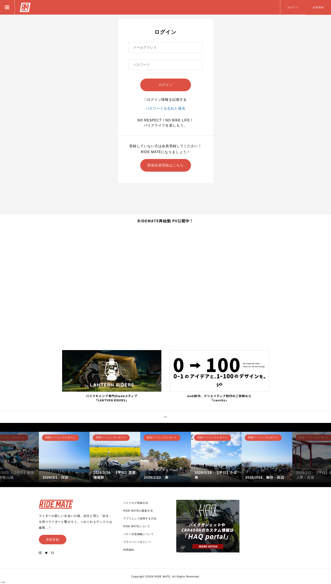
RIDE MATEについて (136, 526)
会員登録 (318, 7)
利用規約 (128, 549)
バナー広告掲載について (138, 534)
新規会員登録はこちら (165, 165)
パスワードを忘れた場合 (165, 108)
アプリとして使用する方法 (140, 518)
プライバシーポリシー (137, 542)
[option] (64, 457)
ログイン (292, 7)
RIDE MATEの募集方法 (138, 510)
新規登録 (52, 539)
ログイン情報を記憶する (165, 99)
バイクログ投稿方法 (135, 502)
